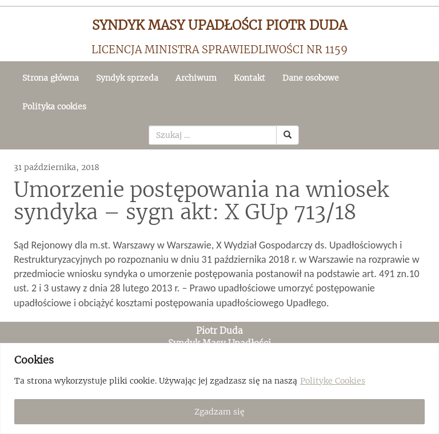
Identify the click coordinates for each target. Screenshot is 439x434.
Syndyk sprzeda (127, 78)
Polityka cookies (54, 106)
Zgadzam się (219, 412)
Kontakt (249, 78)
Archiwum (196, 78)
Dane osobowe (310, 78)
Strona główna (50, 78)
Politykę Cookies (332, 381)
